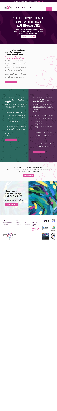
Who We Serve (25, 7)
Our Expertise (31, 7)
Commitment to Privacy (34, 225)
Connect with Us (49, 9)
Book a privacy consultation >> (28, 36)
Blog (25, 222)
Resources (38, 7)
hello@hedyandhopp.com (8, 222)
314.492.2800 (5, 224)
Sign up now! (41, 1)
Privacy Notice (34, 222)
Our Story (17, 222)
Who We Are (18, 7)
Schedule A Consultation (12, 204)
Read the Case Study (28, 175)
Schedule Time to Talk (11, 82)
